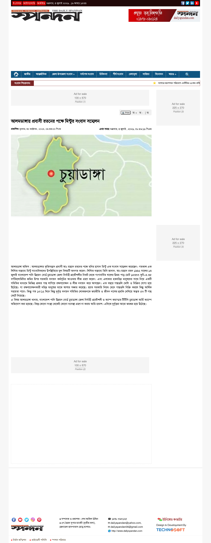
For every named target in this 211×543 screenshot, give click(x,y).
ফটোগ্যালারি (29, 3)
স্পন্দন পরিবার (58, 540)
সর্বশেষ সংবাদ (87, 74)
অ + (135, 113)
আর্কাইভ (41, 3)
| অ (147, 113)
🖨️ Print (125, 112)
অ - (141, 113)
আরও (171, 74)
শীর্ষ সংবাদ (118, 74)
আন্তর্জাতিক (41, 74)
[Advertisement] (105, 47)
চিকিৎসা (103, 74)
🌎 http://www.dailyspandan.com (125, 530)
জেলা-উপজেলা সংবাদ (62, 74)
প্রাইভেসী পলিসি (38, 540)
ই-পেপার (17, 3)
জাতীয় (27, 74)
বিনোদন (159, 74)
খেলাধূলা (133, 74)
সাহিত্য (146, 74)
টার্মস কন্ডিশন (18, 540)
